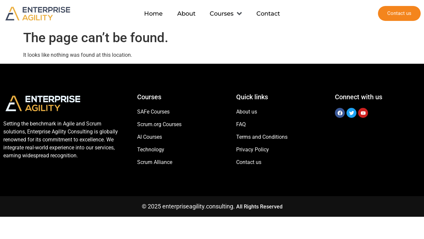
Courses (226, 14)
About (186, 13)
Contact (268, 13)
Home (153, 13)
